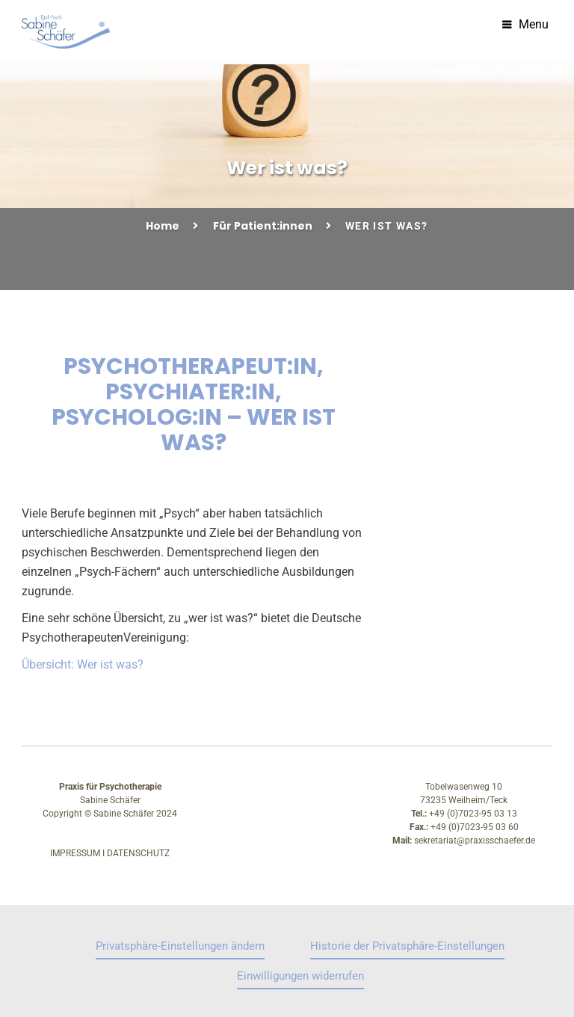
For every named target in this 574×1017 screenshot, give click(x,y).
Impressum (75, 853)
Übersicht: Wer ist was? (83, 664)
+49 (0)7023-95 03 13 (473, 813)
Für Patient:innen (262, 225)
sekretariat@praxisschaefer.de (474, 840)
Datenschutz (138, 853)
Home (162, 225)
